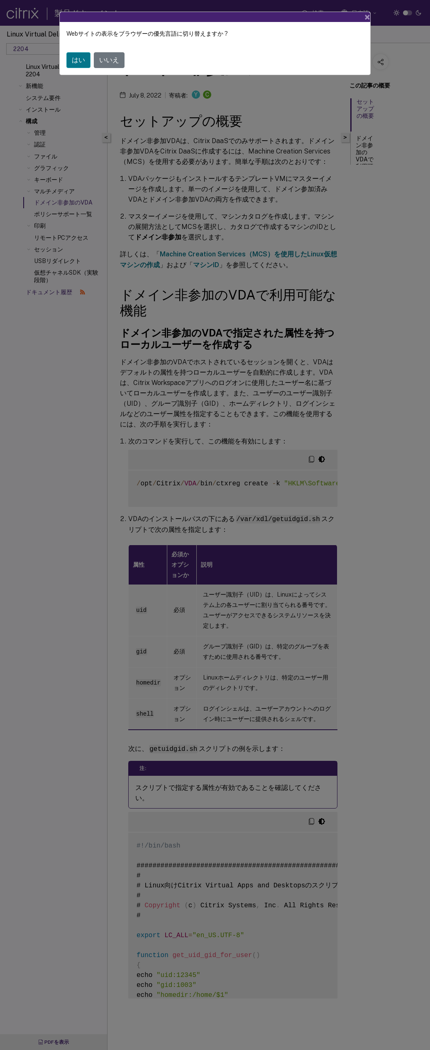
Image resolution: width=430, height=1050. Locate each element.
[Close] (367, 17)
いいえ (109, 60)
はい (78, 60)
